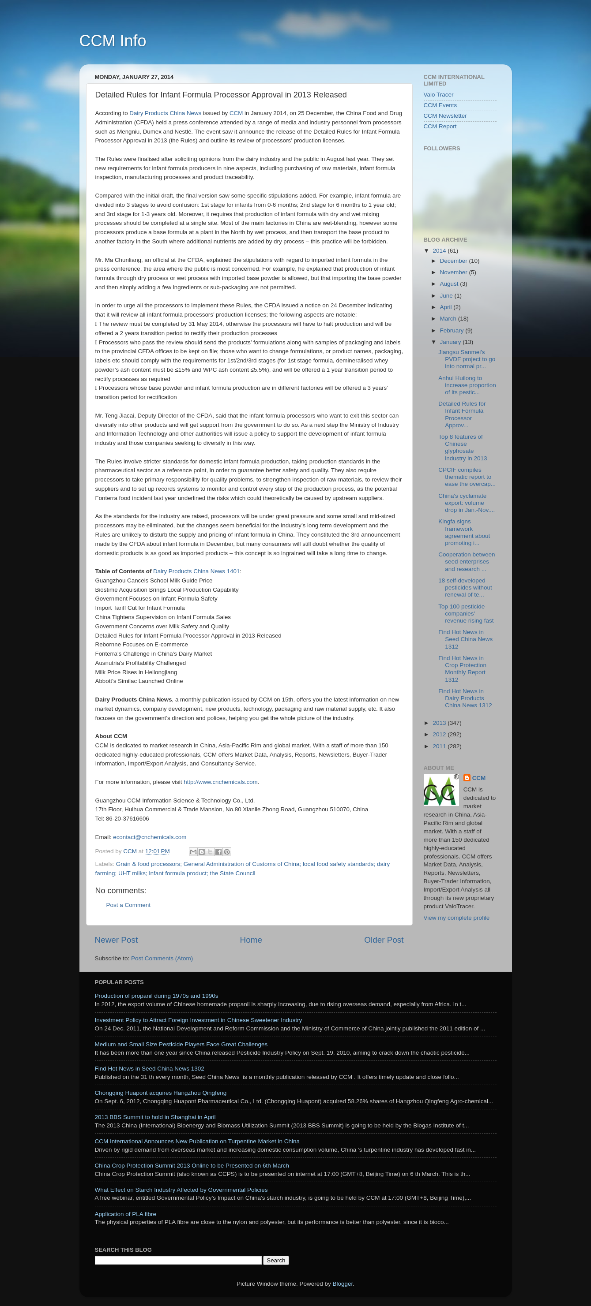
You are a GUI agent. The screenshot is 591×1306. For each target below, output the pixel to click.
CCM (479, 778)
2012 (440, 734)
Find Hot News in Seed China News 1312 (465, 639)
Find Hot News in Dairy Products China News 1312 (465, 698)
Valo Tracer (439, 94)
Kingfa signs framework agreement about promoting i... (464, 532)
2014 (440, 250)
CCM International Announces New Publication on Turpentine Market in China (197, 1141)
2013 (440, 723)
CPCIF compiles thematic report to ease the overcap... (467, 476)
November (454, 272)
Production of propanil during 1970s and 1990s (156, 996)
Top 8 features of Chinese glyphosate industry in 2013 (462, 447)
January (451, 342)
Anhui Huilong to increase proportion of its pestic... (467, 385)
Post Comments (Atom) (162, 958)
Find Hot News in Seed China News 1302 (149, 1068)
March (449, 318)
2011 (440, 746)
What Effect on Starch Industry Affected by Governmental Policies (181, 1190)
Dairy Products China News (165, 113)
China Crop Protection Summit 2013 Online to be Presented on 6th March (192, 1165)
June (447, 295)
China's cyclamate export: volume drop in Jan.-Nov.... (466, 503)
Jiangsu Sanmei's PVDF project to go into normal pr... (466, 359)
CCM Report (440, 126)
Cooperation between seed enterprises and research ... (466, 561)
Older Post (383, 939)
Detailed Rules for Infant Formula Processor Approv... (462, 414)
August (450, 283)
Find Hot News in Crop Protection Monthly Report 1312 (462, 669)
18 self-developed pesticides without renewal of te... (465, 587)
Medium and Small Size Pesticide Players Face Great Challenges (181, 1044)
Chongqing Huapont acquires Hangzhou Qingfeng (161, 1093)
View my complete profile (457, 917)
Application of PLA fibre (126, 1214)
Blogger (343, 1283)
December (454, 260)
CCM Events (440, 105)
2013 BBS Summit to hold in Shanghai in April (155, 1117)
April (447, 307)
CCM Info (113, 41)
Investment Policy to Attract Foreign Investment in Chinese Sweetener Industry (198, 1020)
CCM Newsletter (445, 115)
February (453, 330)
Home (251, 939)
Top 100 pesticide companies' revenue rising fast (465, 613)
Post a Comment (128, 905)
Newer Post (116, 939)
